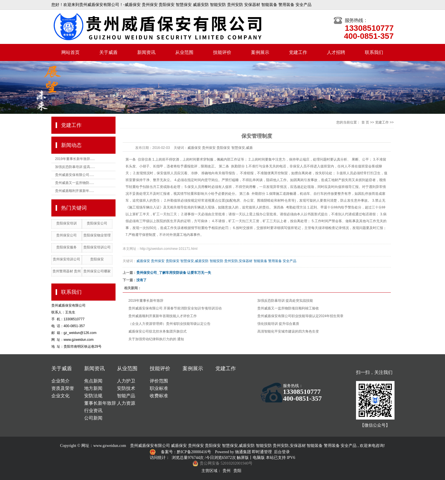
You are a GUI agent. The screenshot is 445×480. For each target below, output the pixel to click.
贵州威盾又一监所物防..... (74, 183)
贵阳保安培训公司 (97, 247)
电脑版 (259, 457)
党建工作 (298, 52)
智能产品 (126, 395)
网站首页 (70, 52)
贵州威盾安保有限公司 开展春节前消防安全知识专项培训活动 (175, 308)
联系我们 (374, 52)
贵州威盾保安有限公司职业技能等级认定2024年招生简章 (300, 316)
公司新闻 (93, 418)
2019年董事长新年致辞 (145, 301)
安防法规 (93, 395)
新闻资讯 (146, 52)
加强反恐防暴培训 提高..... (75, 167)
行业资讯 (93, 410)
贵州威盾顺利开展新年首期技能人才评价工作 (162, 316)
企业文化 (60, 395)
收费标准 (159, 395)
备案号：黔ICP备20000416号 (186, 452)
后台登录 (282, 452)
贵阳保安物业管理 (97, 235)
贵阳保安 (97, 259)
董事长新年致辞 (100, 403)
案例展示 (260, 52)
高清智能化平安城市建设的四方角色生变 (288, 331)
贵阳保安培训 (66, 223)
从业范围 (184, 52)
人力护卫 (126, 380)
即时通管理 (262, 452)
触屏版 (243, 457)
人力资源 (126, 403)
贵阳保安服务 (66, 247)
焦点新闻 (93, 380)
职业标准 (159, 388)
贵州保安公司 (66, 235)
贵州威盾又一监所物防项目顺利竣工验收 (288, 308)
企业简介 (60, 380)
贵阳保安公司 (97, 223)
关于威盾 (108, 52)
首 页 (365, 122)
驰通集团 (243, 452)
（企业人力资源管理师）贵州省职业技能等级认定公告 (169, 324)
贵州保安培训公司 (66, 259)
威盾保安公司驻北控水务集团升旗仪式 (157, 331)
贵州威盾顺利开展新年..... (74, 191)
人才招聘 (336, 52)
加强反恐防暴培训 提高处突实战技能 (285, 301)
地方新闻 (93, 388)
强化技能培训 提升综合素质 (278, 324)
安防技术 (126, 388)
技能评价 (222, 52)
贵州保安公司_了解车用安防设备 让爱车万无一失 (173, 273)
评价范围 (159, 380)
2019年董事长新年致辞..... (75, 159)
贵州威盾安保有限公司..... (74, 175)
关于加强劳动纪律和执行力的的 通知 (156, 339)
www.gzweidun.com (109, 445)
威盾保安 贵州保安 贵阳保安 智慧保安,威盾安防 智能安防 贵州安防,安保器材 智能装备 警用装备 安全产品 (216, 261)
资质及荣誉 (62, 388)
